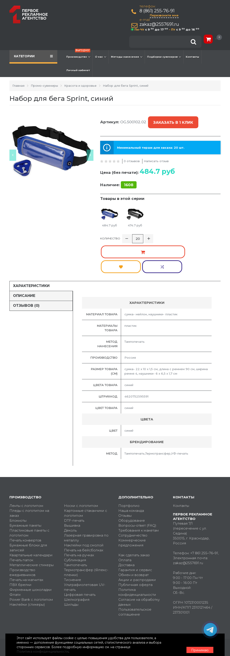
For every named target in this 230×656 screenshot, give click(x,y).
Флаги (15, 559)
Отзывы (125, 480)
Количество (110, 232)
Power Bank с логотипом (31, 564)
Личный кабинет (78, 70)
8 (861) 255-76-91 (158, 11)
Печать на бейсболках (83, 515)
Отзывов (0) (26, 270)
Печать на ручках (79, 520)
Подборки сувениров (164, 57)
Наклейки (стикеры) (27, 569)
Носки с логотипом (81, 470)
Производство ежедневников (22, 537)
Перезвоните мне (165, 15)
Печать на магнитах (26, 545)
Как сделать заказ (134, 520)
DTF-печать (74, 485)
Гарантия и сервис (135, 535)
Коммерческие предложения (132, 507)
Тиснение (72, 545)
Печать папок (21, 525)
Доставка (126, 530)
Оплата (124, 525)
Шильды (71, 569)
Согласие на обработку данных (139, 567)
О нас (100, 57)
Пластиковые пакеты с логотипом (29, 497)
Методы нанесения (126, 57)
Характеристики (31, 251)
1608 (128, 177)
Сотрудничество (132, 500)
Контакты (192, 56)
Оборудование (131, 485)
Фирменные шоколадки (30, 554)
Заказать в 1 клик (172, 119)
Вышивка (72, 490)
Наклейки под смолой (84, 510)
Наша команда (131, 475)
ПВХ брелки (20, 550)
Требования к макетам (138, 495)
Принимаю (196, 645)
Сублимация (75, 525)
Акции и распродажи (137, 545)
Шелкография (77, 564)
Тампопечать (75, 530)
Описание (24, 260)
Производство (78, 54)
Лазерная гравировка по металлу (86, 502)
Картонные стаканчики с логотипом (85, 478)
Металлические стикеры (31, 530)
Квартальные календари (31, 520)
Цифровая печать (79, 559)
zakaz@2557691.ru (160, 24)
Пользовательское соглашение (134, 576)
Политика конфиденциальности (137, 557)
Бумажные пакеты (25, 490)
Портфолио (128, 470)
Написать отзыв (156, 153)
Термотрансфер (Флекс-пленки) (86, 537)
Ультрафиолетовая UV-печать (84, 552)
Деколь (70, 495)
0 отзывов (132, 153)
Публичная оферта (135, 550)
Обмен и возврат (133, 540)
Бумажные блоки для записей (28, 512)
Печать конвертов (25, 505)
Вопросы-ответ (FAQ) (137, 490)
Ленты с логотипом (26, 470)
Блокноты (18, 485)
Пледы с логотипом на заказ (29, 478)
